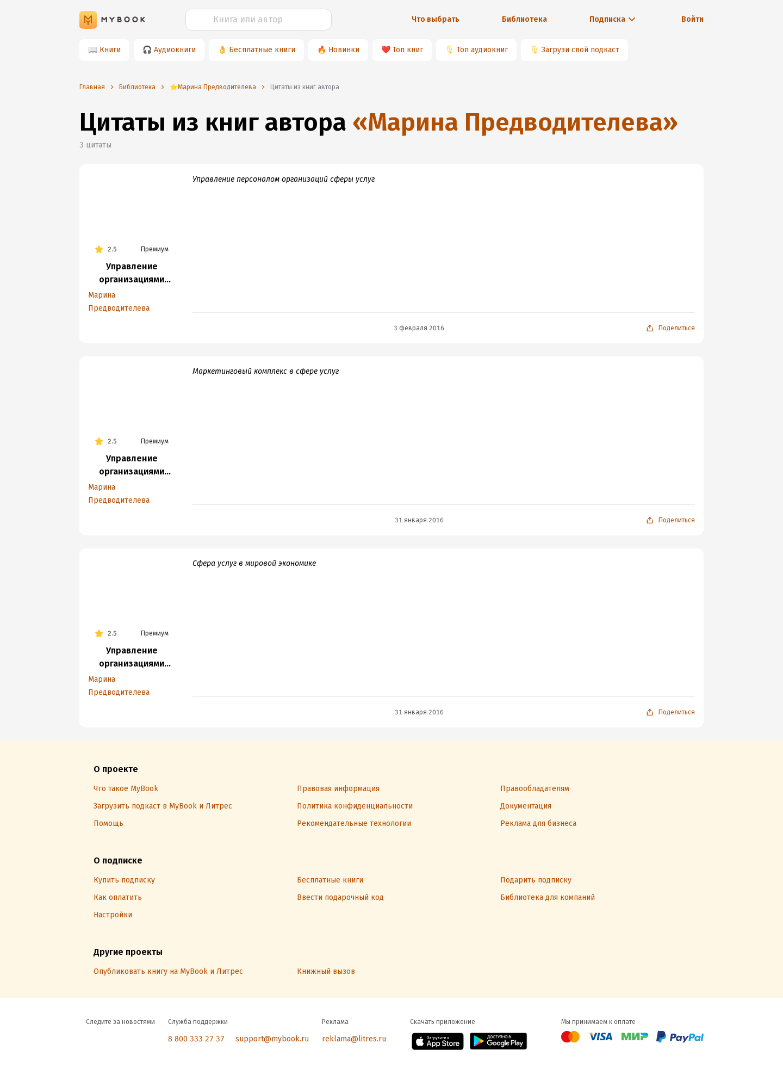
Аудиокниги (175, 49)
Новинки (343, 49)
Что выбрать (435, 19)
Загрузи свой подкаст (580, 49)
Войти (692, 19)
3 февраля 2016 (419, 328)
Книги (110, 49)
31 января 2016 (419, 520)
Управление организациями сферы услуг (131, 273)
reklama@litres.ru (354, 1039)
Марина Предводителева (119, 302)
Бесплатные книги (262, 49)
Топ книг (408, 49)
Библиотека (524, 19)
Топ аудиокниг (482, 49)
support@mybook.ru (272, 1039)
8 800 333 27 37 (196, 1039)
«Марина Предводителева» (515, 122)
